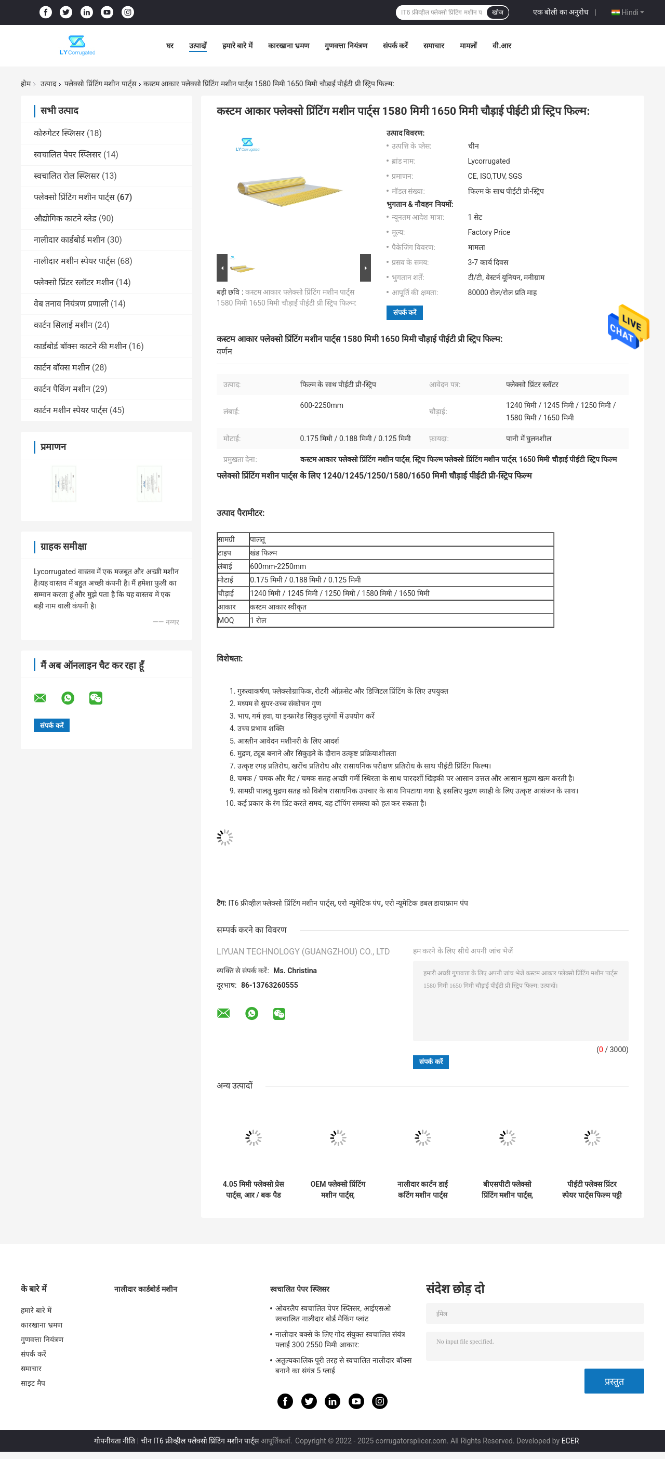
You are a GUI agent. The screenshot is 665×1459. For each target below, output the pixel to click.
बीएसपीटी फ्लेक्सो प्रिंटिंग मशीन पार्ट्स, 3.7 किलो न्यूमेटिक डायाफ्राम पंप (507, 1190)
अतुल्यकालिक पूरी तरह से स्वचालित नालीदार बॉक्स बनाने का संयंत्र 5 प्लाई (343, 1365)
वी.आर (502, 46)
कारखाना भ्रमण (288, 46)
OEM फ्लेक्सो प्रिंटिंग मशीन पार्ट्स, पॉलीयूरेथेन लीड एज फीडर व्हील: (338, 1190)
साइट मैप (33, 1383)
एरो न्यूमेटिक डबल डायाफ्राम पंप (426, 903)
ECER (570, 1441)
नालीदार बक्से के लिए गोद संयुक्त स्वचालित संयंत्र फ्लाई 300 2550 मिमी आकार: (340, 1339)
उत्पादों (198, 46)
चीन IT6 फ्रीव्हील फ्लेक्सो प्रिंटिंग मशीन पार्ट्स (200, 1441)
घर (170, 46)
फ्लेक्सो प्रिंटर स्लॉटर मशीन (74, 282)
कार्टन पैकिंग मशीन (62, 389)
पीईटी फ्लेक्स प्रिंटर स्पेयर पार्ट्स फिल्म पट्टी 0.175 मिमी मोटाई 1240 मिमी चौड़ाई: (591, 1190)
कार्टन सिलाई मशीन (63, 325)
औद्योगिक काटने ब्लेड (65, 218)
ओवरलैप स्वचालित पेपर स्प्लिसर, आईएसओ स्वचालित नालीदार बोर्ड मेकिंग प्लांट (333, 1313)
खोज (497, 12)
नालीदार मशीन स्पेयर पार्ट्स (74, 261)
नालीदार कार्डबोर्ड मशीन (69, 240)
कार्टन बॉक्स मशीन (62, 368)
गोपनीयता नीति (114, 1441)
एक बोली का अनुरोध (561, 12)
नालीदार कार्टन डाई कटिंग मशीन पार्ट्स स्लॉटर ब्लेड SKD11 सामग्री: (422, 1190)
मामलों (468, 46)
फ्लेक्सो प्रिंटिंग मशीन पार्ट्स (100, 83)
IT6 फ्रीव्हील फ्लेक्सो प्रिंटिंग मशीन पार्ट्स (281, 903)
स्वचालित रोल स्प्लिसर (67, 176)
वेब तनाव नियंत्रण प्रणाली (71, 304)
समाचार (433, 46)
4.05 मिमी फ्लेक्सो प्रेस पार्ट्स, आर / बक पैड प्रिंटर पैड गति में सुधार (253, 1190)
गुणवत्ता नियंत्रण (346, 46)
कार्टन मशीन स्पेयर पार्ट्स (71, 410)
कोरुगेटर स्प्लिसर (59, 133)
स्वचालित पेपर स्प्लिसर (67, 155)
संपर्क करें (395, 46)
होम (26, 83)
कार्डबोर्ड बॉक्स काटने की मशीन (80, 346)
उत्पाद (48, 83)
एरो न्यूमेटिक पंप (359, 903)
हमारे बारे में (237, 46)
